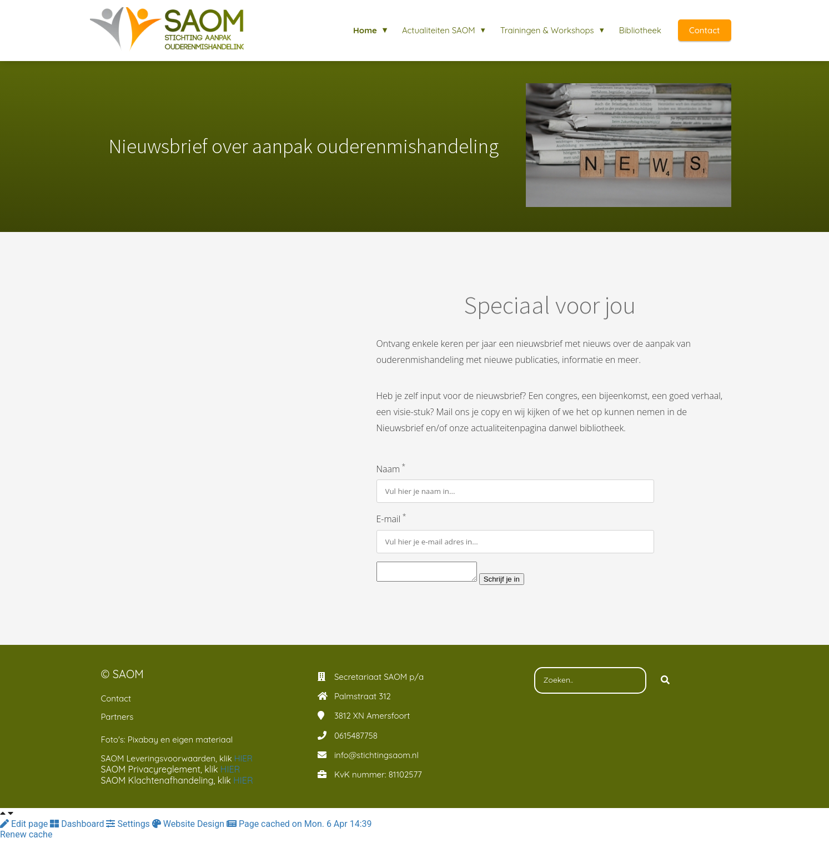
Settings (129, 827)
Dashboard (78, 827)
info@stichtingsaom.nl (376, 758)
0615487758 (356, 739)
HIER (244, 761)
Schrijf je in (513, 582)
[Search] (665, 683)
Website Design (189, 827)
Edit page (25, 827)
